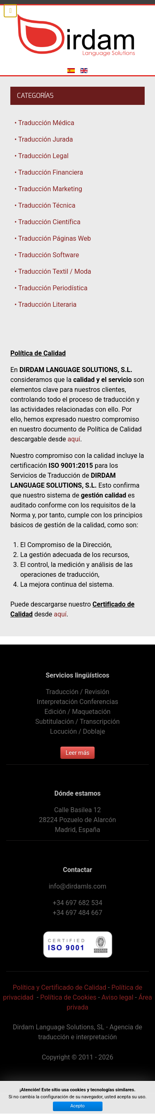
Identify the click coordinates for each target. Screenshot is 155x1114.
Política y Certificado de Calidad (59, 987)
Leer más (78, 752)
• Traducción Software (46, 255)
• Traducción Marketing (48, 189)
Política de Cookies (68, 997)
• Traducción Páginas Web (52, 238)
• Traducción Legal (41, 156)
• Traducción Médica (44, 123)
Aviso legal (118, 997)
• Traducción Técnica (44, 205)
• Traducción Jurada (43, 139)
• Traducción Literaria (45, 304)
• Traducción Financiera (48, 172)
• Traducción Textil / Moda (52, 271)
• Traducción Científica (47, 222)
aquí (73, 439)
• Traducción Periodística (51, 288)
